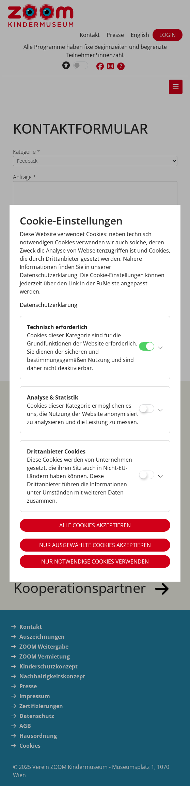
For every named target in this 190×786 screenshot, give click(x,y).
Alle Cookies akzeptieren (95, 525)
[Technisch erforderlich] (146, 346)
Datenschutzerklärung (48, 305)
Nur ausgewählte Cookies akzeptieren (95, 545)
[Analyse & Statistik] (146, 408)
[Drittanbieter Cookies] (146, 475)
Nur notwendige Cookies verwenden (95, 561)
